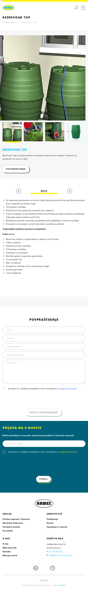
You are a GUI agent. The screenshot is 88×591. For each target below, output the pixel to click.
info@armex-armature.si (60, 555)
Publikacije (52, 519)
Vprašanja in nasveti (57, 526)
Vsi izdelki (8, 530)
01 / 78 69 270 (55, 551)
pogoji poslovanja (68, 388)
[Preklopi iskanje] (76, 8)
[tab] (44, 191)
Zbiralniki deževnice (13, 523)
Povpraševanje (16, 169)
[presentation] (28, 400)
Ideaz (63, 585)
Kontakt (7, 551)
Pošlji (43, 479)
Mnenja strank (10, 555)
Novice (50, 523)
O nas (5, 543)
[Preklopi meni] (83, 8)
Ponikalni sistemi (11, 526)
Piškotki (44, 580)
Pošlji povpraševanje (43, 412)
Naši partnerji (10, 547)
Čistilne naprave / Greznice (16, 519)
